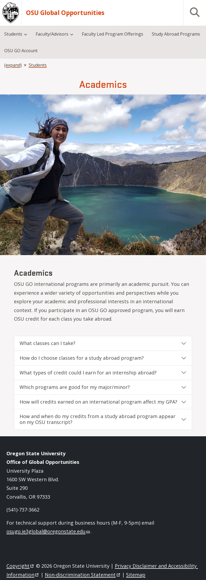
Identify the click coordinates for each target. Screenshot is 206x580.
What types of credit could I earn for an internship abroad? (88, 372)
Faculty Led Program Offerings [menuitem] (112, 34)
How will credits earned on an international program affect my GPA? (98, 402)
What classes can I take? (47, 343)
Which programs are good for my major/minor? (75, 387)
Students (38, 65)
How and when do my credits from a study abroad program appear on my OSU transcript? (97, 419)
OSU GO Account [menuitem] (21, 51)
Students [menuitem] (13, 34)
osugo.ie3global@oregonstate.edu (48, 531)
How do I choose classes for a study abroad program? (82, 358)
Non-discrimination (83, 574)
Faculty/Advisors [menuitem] (52, 34)
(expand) (13, 65)
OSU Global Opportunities (65, 13)
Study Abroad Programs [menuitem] (176, 34)
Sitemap (135, 574)
